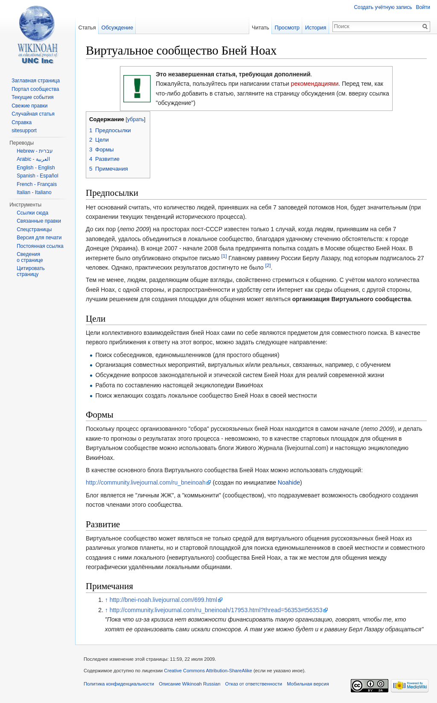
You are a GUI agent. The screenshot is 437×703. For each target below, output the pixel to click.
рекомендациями (315, 83)
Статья (87, 27)
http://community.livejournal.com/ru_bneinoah (146, 482)
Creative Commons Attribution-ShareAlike (208, 670)
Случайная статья (33, 114)
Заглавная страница (36, 81)
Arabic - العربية (33, 159)
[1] (224, 256)
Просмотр (287, 27)
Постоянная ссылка (40, 246)
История (315, 27)
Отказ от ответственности (254, 683)
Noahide (289, 482)
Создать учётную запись (383, 7)
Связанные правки (39, 221)
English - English (36, 168)
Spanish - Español (37, 176)
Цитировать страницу (31, 271)
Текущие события (32, 97)
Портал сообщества (35, 89)
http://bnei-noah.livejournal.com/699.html (163, 599)
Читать (260, 27)
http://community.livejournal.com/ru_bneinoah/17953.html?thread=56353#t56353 (216, 610)
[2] (268, 265)
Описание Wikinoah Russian (189, 683)
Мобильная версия (308, 683)
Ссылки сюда (32, 213)
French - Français (37, 184)
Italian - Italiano (34, 192)
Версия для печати (39, 238)
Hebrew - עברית (35, 151)
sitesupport (24, 131)
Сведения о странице (30, 257)
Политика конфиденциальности (119, 683)
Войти (423, 7)
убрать (135, 119)
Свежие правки (29, 106)
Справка (22, 122)
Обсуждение (117, 27)
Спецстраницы (34, 229)
